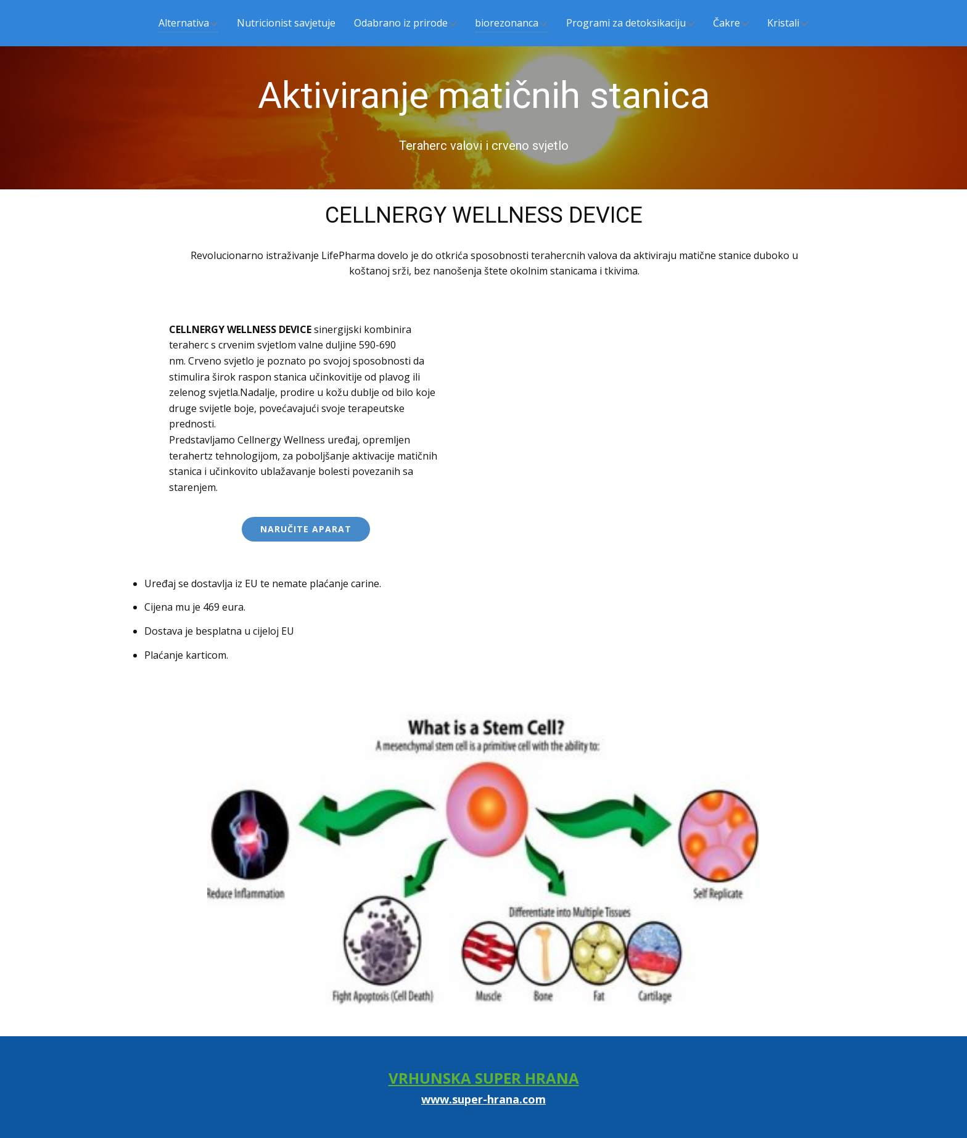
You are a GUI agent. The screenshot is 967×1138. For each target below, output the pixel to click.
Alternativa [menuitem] (183, 23)
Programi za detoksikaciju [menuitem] (626, 23)
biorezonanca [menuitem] (506, 23)
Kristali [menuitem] (783, 23)
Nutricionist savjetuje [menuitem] (286, 23)
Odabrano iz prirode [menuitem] (401, 23)
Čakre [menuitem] (726, 23)
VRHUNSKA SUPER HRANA (484, 1078)
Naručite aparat (306, 529)
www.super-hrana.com (483, 1099)
